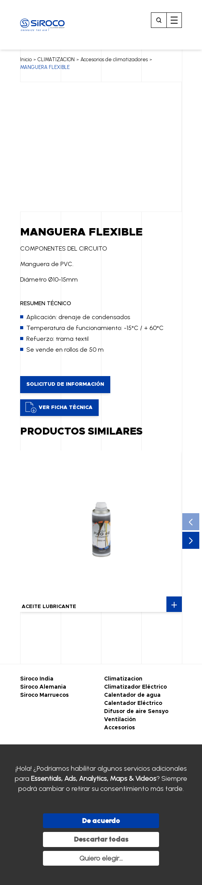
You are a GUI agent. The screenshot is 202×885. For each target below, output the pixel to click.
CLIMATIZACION (56, 59)
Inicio (26, 59)
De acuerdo (101, 820)
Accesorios (119, 727)
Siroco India (36, 679)
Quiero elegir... (101, 858)
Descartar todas (101, 839)
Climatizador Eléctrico (135, 687)
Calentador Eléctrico (133, 703)
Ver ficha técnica (59, 407)
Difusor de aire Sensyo (136, 711)
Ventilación (120, 719)
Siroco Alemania (43, 687)
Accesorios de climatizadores (114, 59)
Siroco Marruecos (44, 695)
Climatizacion (123, 679)
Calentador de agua (132, 695)
